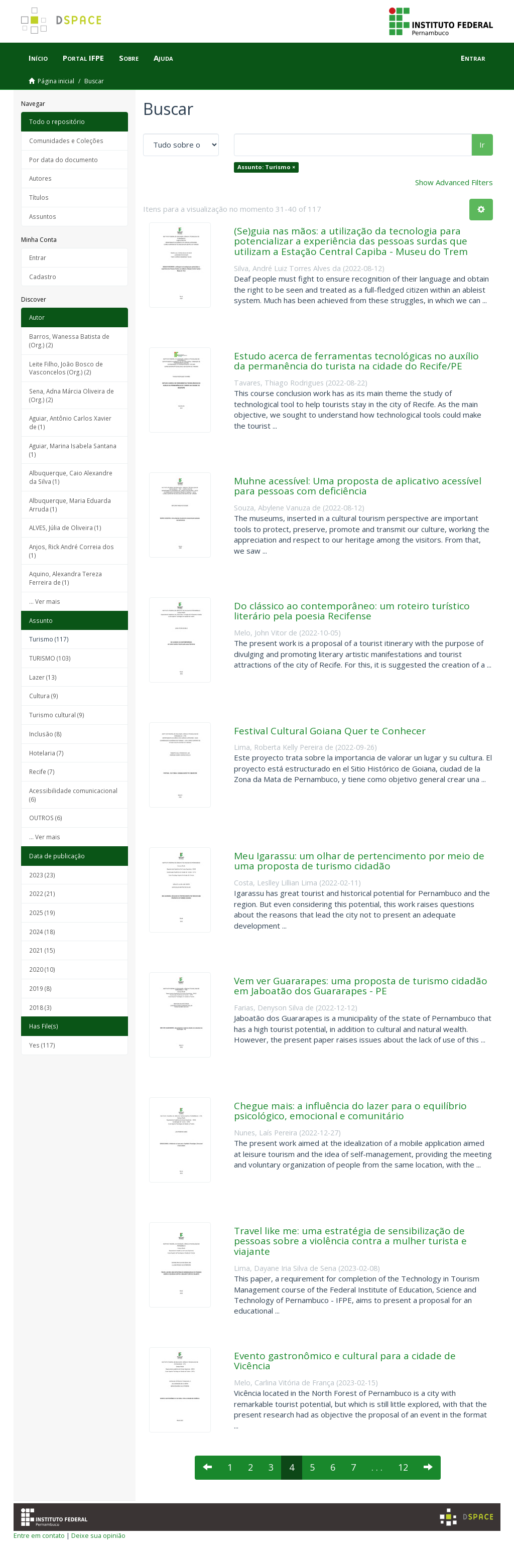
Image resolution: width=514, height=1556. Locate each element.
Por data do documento (63, 160)
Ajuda (163, 58)
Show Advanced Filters (454, 182)
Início (38, 58)
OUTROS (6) (45, 818)
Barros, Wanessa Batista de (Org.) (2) (69, 340)
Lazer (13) (43, 677)
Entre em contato (39, 1535)
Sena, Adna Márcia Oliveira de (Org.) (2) (71, 395)
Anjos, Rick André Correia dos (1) (71, 551)
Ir (482, 145)
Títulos (39, 197)
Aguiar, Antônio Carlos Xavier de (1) (70, 422)
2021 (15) (42, 950)
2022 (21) (42, 893)
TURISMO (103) (50, 658)
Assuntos (42, 216)
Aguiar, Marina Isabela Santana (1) (72, 450)
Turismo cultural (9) (56, 715)
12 (403, 1467)
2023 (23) (42, 875)
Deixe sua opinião (98, 1535)
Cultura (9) (43, 696)
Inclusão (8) (45, 734)
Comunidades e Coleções (66, 141)
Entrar (37, 257)
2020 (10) (42, 969)
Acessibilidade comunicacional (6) (73, 795)
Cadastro (42, 277)
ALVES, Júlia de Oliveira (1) (65, 528)
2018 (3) (40, 1007)
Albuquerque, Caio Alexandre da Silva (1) (70, 477)
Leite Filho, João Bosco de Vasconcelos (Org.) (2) (66, 368)
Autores (40, 178)
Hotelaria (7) (46, 753)
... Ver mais (44, 601)
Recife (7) (42, 771)
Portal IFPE (83, 58)
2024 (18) (42, 932)
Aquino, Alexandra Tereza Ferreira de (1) (65, 578)
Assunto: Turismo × (266, 167)
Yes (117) (42, 1045)
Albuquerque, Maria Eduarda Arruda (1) (70, 504)
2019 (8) (40, 988)
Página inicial (56, 81)
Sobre (129, 58)
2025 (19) (42, 913)
